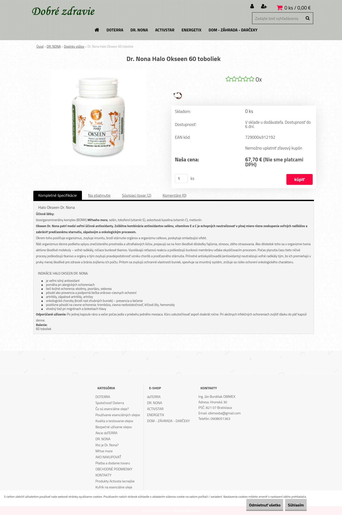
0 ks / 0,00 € (297, 8)
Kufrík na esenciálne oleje (113, 487)
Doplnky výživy (74, 46)
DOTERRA (102, 397)
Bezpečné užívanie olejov (113, 427)
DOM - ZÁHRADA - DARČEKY (168, 421)
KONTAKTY (103, 475)
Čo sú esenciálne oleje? (112, 409)
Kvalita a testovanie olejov (114, 421)
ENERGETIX (155, 415)
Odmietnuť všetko (254, 505)
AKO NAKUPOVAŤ (108, 457)
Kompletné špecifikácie (57, 195)
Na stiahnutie (99, 195)
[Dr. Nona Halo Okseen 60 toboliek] (98, 72)
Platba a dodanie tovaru (112, 463)
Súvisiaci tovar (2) (136, 195)
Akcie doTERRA (106, 433)
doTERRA (154, 397)
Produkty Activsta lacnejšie (115, 481)
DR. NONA (54, 46)
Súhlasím (292, 505)
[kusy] (181, 178)
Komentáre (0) (174, 195)
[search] (307, 18)
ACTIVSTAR (155, 409)
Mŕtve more (104, 451)
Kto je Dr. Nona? (107, 445)
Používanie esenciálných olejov (117, 415)
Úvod (40, 46)
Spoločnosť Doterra (109, 403)
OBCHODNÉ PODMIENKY (114, 469)
